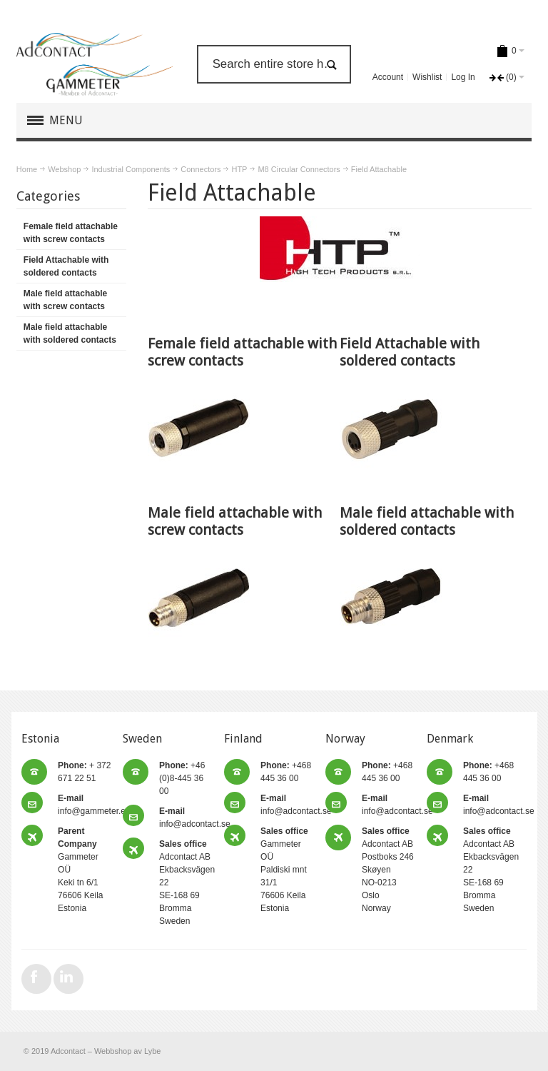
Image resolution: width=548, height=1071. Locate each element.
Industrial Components (130, 169)
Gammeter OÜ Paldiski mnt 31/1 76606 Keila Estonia (284, 869)
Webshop (64, 169)
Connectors (200, 169)
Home (26, 169)
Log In (463, 77)
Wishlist (427, 77)
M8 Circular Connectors (299, 169)
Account (387, 77)
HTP (239, 169)
